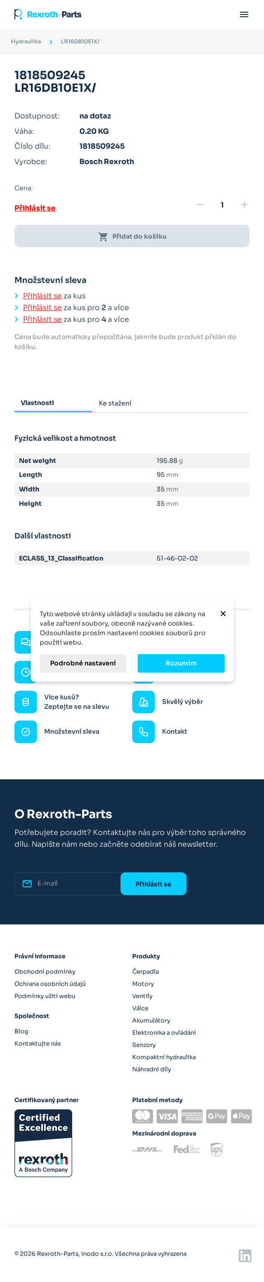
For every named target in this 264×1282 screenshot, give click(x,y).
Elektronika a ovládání (164, 1033)
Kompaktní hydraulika (164, 1057)
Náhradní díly (151, 1069)
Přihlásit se (35, 208)
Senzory (144, 1045)
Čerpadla (145, 972)
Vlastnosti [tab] (37, 403)
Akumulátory (151, 1020)
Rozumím (181, 663)
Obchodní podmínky (44, 972)
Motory (143, 984)
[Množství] (222, 205)
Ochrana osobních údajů (50, 984)
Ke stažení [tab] (115, 403)
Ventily (142, 996)
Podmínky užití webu (44, 996)
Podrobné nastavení (83, 663)
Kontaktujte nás (37, 1043)
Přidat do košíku (132, 236)
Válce (140, 1008)
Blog (21, 1031)
